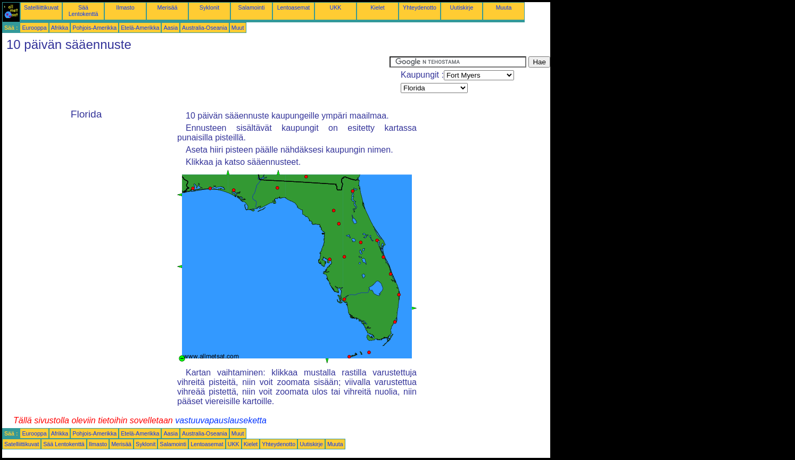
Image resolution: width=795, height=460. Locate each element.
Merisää (168, 7)
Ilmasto (125, 7)
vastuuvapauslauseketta (221, 420)
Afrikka (60, 27)
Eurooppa (34, 27)
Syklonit (209, 7)
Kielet (377, 7)
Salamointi (251, 7)
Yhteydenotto (419, 7)
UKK (336, 7)
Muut (237, 27)
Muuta (504, 7)
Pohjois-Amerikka (94, 27)
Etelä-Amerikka (140, 27)
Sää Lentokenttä (83, 10)
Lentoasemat (293, 7)
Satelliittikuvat (41, 7)
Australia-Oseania (204, 27)
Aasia (170, 27)
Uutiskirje (462, 7)
